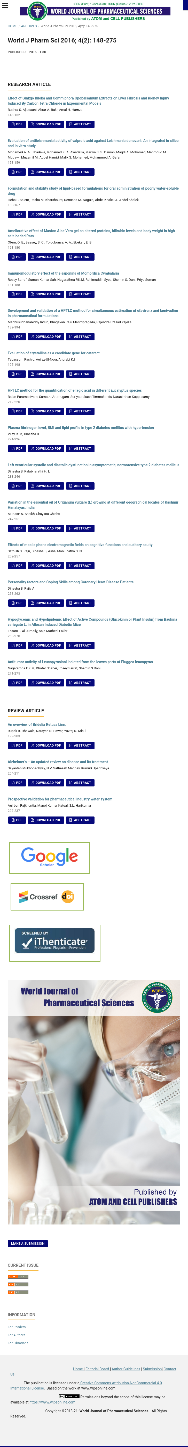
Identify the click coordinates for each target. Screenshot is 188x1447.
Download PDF (48, 124)
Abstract (82, 124)
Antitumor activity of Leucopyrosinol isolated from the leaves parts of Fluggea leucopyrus (80, 662)
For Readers (17, 1327)
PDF (18, 124)
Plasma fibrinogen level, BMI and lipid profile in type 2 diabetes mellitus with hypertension (81, 428)
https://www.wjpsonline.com (52, 1402)
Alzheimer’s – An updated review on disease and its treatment (58, 762)
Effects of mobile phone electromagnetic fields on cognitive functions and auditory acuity (80, 545)
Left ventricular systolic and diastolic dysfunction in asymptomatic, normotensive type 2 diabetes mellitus (93, 465)
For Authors (16, 1335)
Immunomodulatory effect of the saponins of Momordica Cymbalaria (63, 273)
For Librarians (18, 1343)
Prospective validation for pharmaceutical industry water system (60, 799)
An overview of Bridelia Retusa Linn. (37, 724)
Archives (29, 26)
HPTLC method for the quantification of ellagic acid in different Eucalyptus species (75, 390)
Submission (152, 1369)
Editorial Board (97, 1369)
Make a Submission (27, 1243)
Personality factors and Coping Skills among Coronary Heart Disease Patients (71, 582)
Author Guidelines (126, 1369)
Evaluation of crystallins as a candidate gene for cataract (54, 353)
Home (12, 26)
